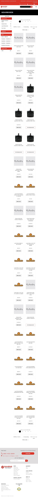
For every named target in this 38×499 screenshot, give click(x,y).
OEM (6, 50)
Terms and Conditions (5, 485)
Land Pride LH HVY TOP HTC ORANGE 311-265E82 (30, 244)
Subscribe (28, 453)
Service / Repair (29, 473)
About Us (27, 478)
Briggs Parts (16, 467)
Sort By (15, 26)
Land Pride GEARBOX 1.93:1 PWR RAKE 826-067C (30, 417)
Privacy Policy (3, 486)
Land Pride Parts (6, 26)
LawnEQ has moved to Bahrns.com (8, 1)
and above (6, 45)
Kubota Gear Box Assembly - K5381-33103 (30, 96)
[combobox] (26, 7)
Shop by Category (17, 475)
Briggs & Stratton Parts (6, 21)
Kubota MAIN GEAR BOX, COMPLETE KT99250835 (30, 219)
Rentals (27, 472)
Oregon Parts (16, 470)
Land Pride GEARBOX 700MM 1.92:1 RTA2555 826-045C (30, 392)
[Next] (31, 21)
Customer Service (4, 487)
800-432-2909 (7, 453)
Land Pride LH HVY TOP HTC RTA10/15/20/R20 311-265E (30, 269)
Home (2, 16)
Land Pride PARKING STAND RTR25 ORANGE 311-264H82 (18, 195)
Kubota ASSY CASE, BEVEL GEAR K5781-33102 (30, 293)
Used (27, 468)
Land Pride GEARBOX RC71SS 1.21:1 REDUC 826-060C (19, 417)
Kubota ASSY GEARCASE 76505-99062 (18, 170)
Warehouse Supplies (5, 488)
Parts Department (29, 474)
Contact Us (28, 479)
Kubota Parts (6, 24)
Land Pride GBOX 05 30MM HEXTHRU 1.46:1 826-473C (18, 343)
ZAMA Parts (16, 474)
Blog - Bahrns (28, 480)
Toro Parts (6, 28)
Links (2, 490)
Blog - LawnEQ (28, 481)
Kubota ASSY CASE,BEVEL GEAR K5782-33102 (18, 318)
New (27, 467)
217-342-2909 (23, 4)
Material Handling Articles (5, 489)
